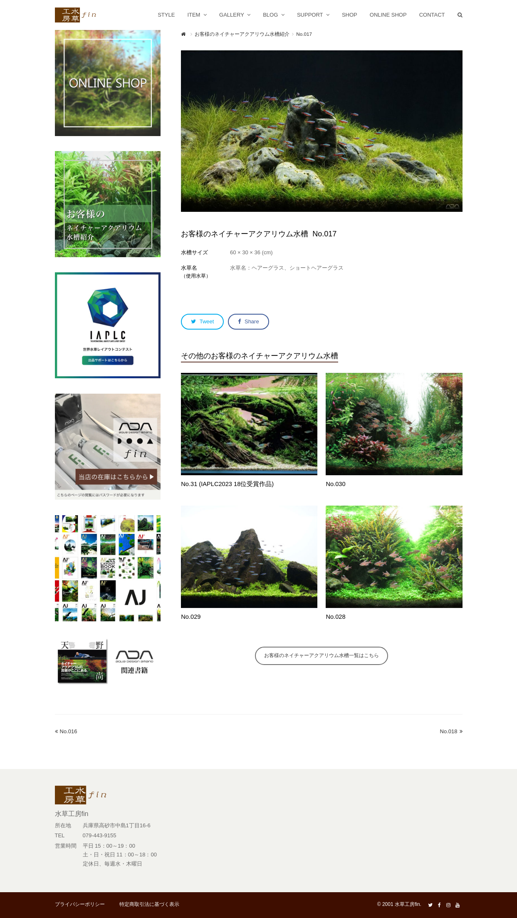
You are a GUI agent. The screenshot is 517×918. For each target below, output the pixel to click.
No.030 (335, 484)
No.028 (335, 616)
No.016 (66, 731)
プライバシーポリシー (80, 904)
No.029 (190, 616)
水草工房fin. (408, 904)
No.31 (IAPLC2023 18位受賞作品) (227, 484)
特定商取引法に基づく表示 (149, 904)
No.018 (451, 731)
